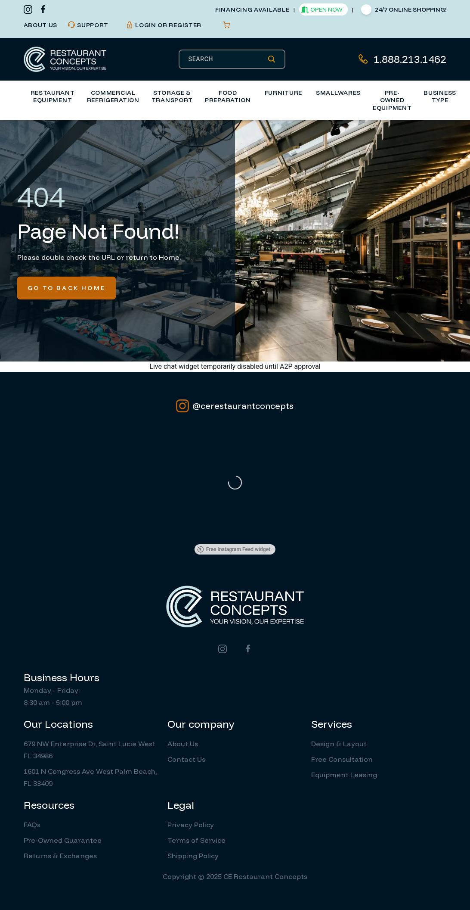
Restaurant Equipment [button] (53, 96)
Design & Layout (339, 743)
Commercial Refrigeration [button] (113, 96)
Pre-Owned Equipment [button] (392, 100)
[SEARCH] (227, 59)
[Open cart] (226, 25)
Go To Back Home (66, 288)
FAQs (32, 824)
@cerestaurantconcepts (235, 405)
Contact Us (186, 759)
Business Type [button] (440, 96)
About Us (182, 743)
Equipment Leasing (344, 774)
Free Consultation (342, 759)
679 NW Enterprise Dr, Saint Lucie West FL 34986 (89, 749)
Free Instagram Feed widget (233, 549)
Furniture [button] (283, 93)
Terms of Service (196, 840)
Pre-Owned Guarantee (63, 840)
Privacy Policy (190, 824)
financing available (252, 9)
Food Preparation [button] (228, 96)
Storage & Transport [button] (172, 96)
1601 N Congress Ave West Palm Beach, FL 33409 (90, 777)
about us (41, 25)
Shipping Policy (193, 855)
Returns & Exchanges (60, 855)
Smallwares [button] (338, 93)
